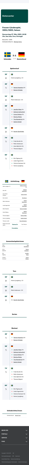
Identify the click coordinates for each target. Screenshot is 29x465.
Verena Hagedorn (18, 87)
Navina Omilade (18, 90)
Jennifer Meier (18, 109)
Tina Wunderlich (18, 119)
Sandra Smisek (17, 121)
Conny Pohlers (18, 114)
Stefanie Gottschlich (19, 112)
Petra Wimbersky (23, 221)
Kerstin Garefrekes (19, 131)
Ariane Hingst (24, 194)
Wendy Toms (18, 42)
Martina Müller (18, 117)
